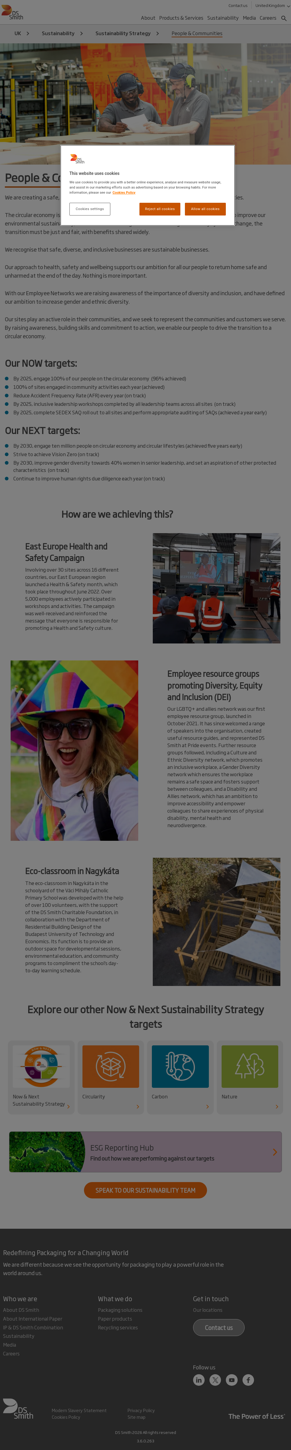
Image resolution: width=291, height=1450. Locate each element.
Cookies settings (90, 209)
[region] (147, 185)
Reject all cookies (160, 209)
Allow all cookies (205, 209)
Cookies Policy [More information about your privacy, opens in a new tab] (123, 192)
